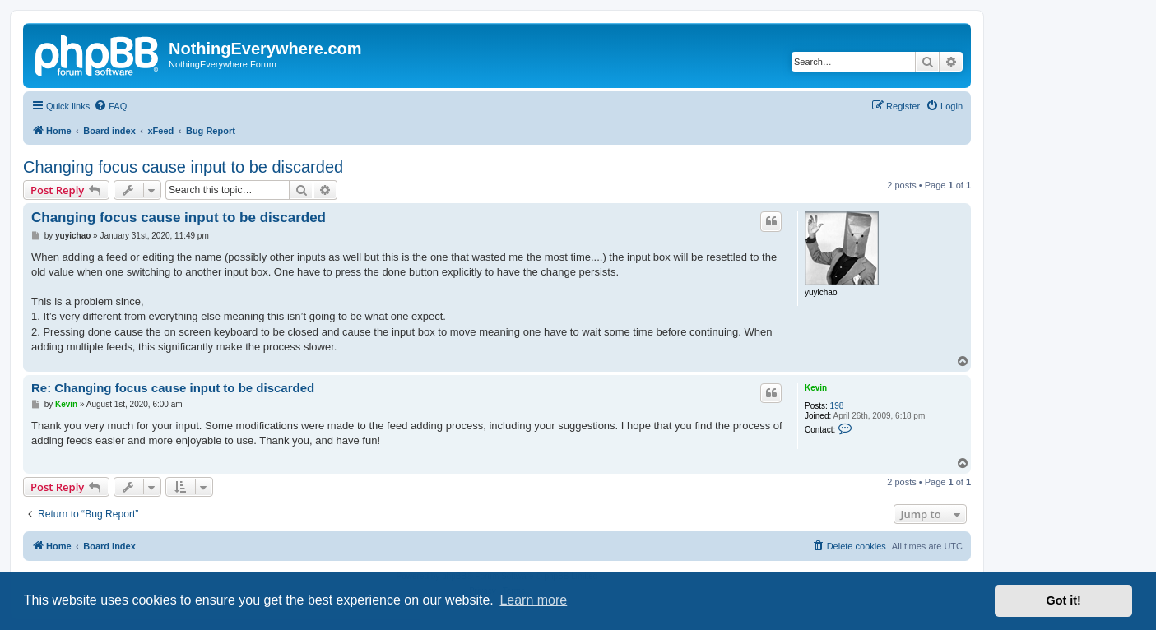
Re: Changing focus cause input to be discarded (172, 388)
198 (837, 405)
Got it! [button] (1064, 600)
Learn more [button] (533, 600)
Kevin (816, 387)
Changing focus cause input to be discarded (183, 167)
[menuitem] (110, 106)
